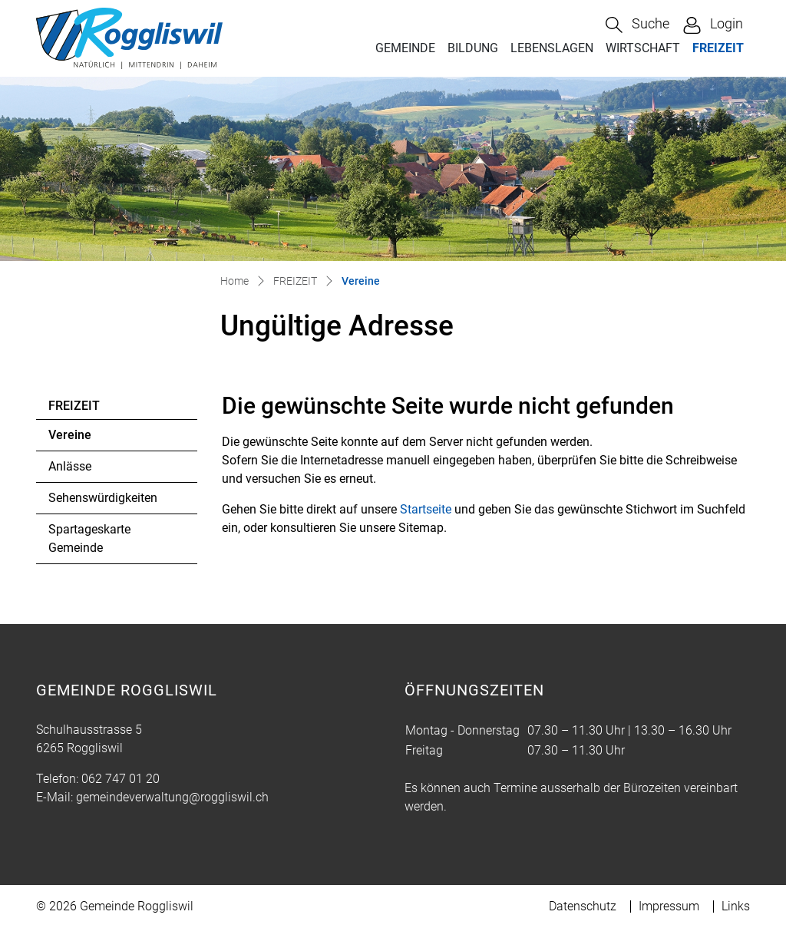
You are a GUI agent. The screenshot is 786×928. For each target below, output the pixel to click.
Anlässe (69, 466)
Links (736, 906)
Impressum (669, 906)
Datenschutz (582, 906)
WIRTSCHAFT (643, 48)
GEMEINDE (405, 48)
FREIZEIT (718, 48)
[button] (637, 25)
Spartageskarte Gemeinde (89, 538)
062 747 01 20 (120, 778)
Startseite (425, 509)
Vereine (90, 439)
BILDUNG (472, 48)
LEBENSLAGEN (551, 48)
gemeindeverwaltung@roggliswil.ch (172, 797)
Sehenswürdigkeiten (102, 497)
